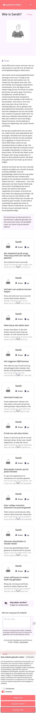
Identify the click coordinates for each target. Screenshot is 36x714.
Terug (30, 14)
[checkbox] (7, 688)
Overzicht (30, 657)
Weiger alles (18, 698)
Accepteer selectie (18, 704)
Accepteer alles (18, 710)
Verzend (34, 623)
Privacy (16, 642)
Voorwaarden (24, 642)
